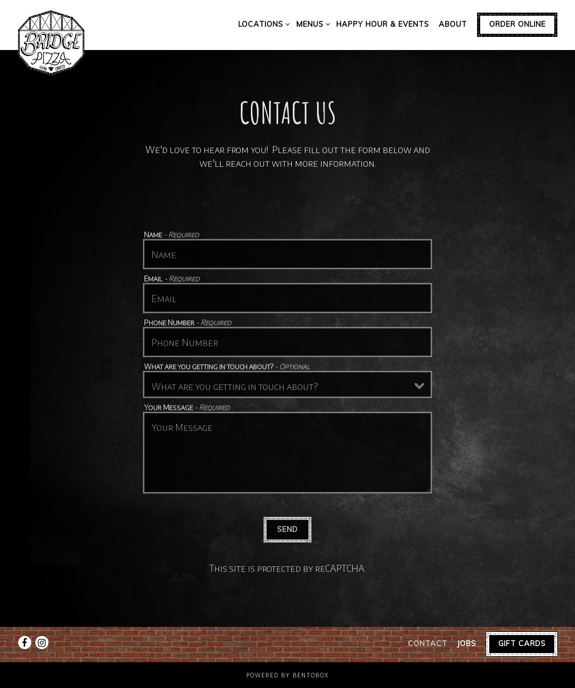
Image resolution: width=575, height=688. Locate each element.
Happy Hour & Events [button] (382, 24)
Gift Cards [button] (522, 643)
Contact (427, 643)
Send (287, 531)
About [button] (453, 24)
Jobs (466, 643)
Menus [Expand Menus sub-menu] (311, 24)
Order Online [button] (517, 24)
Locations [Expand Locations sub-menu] (262, 24)
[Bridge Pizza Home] (51, 42)
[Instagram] (41, 642)
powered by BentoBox (287, 675)
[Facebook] (24, 642)
